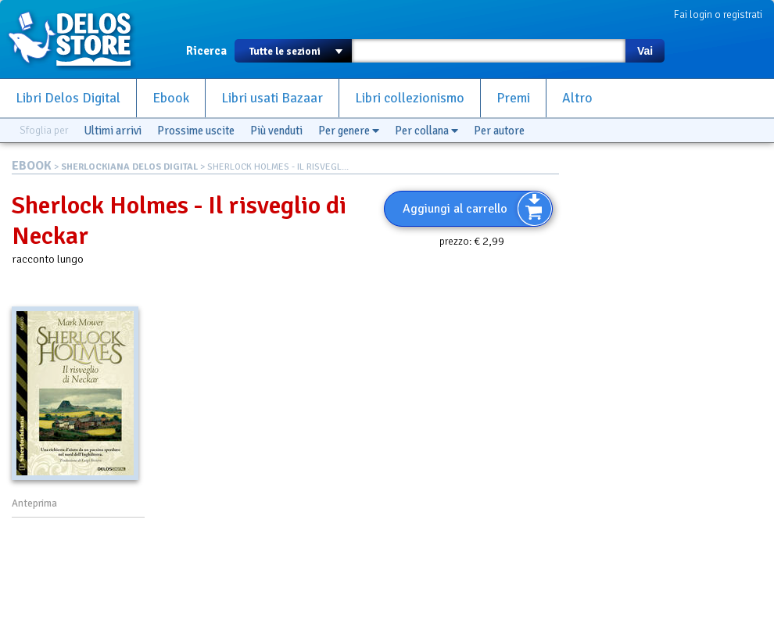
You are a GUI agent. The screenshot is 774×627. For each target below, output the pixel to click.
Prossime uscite (196, 131)
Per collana (426, 131)
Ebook (170, 98)
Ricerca (206, 51)
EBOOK (32, 166)
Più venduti (276, 131)
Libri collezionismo (409, 98)
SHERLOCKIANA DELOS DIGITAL (129, 167)
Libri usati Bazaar (272, 98)
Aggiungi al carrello (455, 209)
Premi (513, 98)
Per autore (499, 131)
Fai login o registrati (718, 14)
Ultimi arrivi (113, 131)
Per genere (348, 131)
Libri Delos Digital (68, 98)
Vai (645, 51)
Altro (577, 98)
